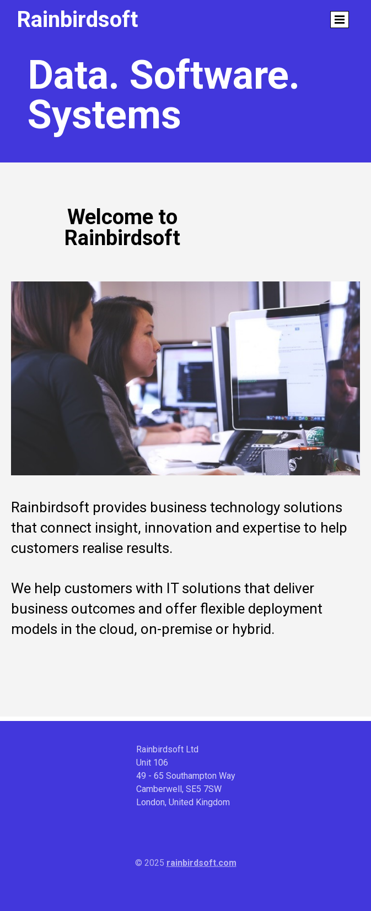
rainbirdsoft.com (201, 863)
